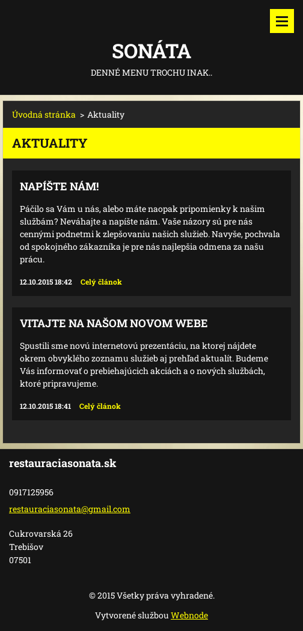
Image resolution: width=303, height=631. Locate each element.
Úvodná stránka (44, 114)
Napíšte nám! (59, 186)
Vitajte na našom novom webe (114, 323)
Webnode (189, 615)
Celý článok (101, 281)
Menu (282, 21)
